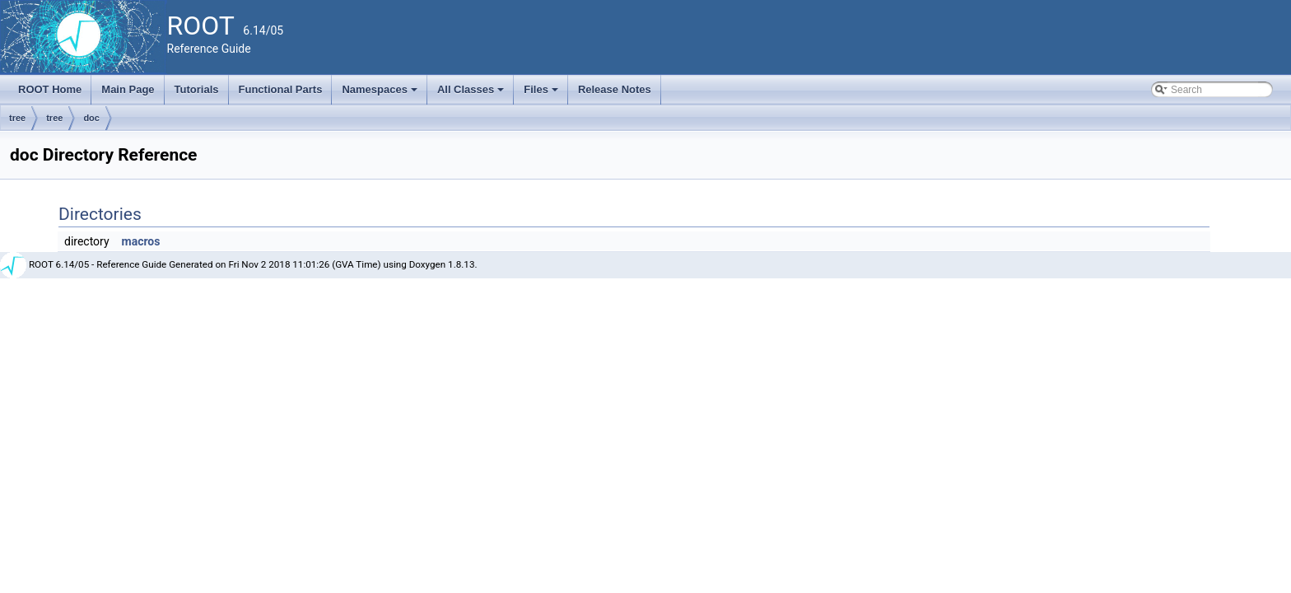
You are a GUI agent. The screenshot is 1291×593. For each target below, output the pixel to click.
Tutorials (197, 89)
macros (141, 241)
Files (542, 94)
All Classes (472, 94)
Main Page (127, 89)
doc (91, 118)
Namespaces (381, 94)
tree (17, 118)
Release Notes (614, 89)
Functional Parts (281, 89)
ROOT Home (50, 89)
